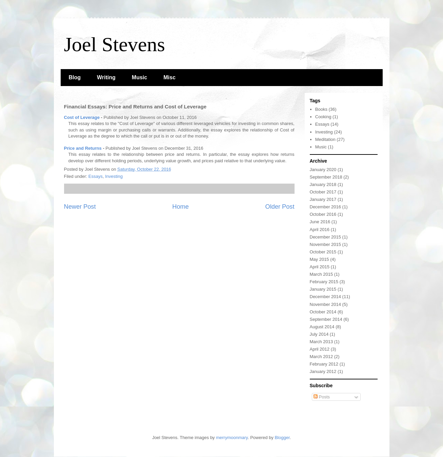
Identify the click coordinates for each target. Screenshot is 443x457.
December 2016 (325, 206)
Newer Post (80, 206)
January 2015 (323, 289)
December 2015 (325, 237)
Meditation (325, 139)
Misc (169, 77)
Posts (322, 396)
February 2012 (324, 364)
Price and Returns (83, 148)
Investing (114, 176)
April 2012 (320, 349)
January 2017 (323, 199)
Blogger (282, 437)
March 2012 (321, 356)
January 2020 (323, 169)
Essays (95, 176)
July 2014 (319, 334)
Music (139, 77)
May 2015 (319, 259)
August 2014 (322, 326)
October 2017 (323, 191)
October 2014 (323, 311)
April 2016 (320, 229)
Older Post (280, 206)
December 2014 (325, 296)
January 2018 (323, 184)
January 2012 (323, 371)
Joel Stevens (114, 44)
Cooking (323, 116)
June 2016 (320, 221)
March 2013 (321, 341)
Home (180, 206)
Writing (106, 77)
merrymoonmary (232, 437)
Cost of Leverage (82, 117)
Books (321, 109)
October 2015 (323, 251)
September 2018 (326, 177)
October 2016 (323, 214)
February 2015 (324, 281)
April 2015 (320, 266)
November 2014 (325, 304)
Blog (75, 77)
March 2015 (321, 274)
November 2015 (325, 244)
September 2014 (326, 319)
